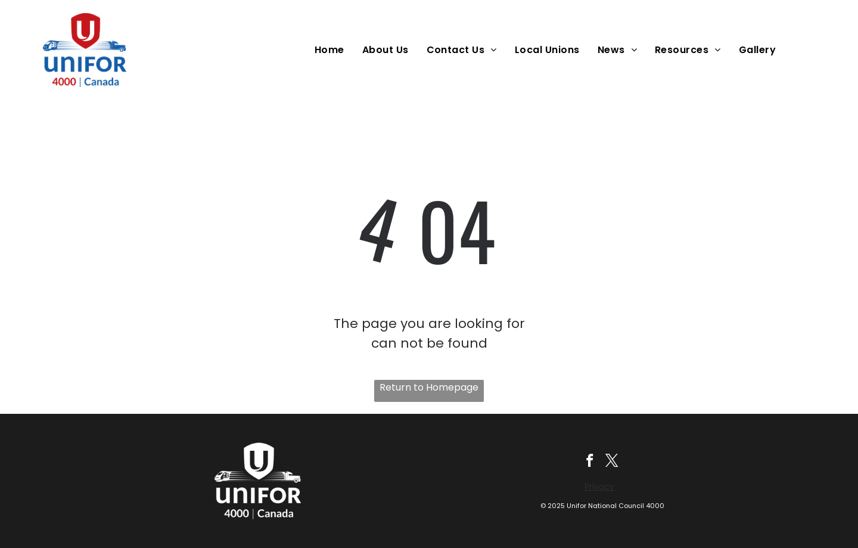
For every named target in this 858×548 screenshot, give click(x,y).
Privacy (599, 487)
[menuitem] (332, 49)
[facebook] (589, 462)
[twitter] (612, 462)
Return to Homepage (429, 387)
